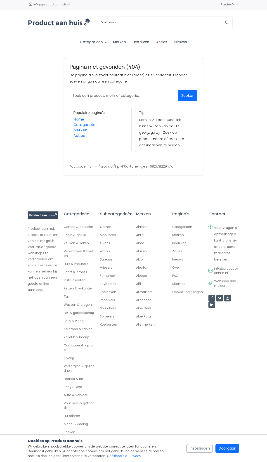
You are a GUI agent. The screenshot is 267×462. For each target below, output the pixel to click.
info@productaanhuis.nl (226, 270)
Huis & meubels (76, 264)
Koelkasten (108, 324)
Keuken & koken (76, 243)
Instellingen (199, 448)
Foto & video (74, 321)
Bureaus (106, 259)
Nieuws (180, 42)
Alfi (138, 284)
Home (78, 119)
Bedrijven (141, 42)
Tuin (67, 296)
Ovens (105, 243)
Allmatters (144, 292)
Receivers (107, 300)
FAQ (175, 276)
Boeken (69, 432)
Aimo (140, 243)
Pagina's (230, 4)
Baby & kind (73, 387)
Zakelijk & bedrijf (76, 337)
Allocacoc (144, 300)
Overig (69, 358)
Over (176, 267)
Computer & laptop (78, 347)
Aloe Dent (143, 308)
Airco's (105, 251)
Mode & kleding (76, 424)
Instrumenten (74, 280)
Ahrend (141, 227)
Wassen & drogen (78, 305)
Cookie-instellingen (187, 292)
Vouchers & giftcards (79, 405)
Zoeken (187, 95)
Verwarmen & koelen (78, 253)
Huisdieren (72, 416)
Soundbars (108, 308)
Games (105, 227)
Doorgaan (227, 448)
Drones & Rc (73, 379)
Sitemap (179, 284)
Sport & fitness (75, 272)
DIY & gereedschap (79, 313)
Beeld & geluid (75, 235)
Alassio (141, 251)
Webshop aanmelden (225, 283)
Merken (119, 42)
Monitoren (108, 235)
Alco (139, 259)
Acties (162, 42)
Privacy (135, 456)
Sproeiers (107, 316)
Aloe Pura (143, 316)
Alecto (141, 267)
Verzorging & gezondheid (79, 368)
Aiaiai (140, 235)
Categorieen (91, 42)
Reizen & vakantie (78, 288)
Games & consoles (79, 227)
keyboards (108, 284)
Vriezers (106, 267)
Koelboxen (108, 292)
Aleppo (141, 276)
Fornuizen (107, 276)
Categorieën (85, 124)
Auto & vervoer (75, 395)
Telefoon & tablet (78, 329)
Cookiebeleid (117, 456)
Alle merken (145, 324)
